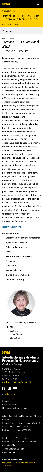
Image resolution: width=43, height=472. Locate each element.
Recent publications (11, 226)
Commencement (9, 452)
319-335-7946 (16, 338)
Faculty (5, 401)
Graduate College (9, 11)
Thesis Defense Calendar (13, 449)
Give (16, 25)
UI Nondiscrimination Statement (24, 463)
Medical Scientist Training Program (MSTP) (21, 423)
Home (4, 39)
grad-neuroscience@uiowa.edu (17, 382)
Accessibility (7, 465)
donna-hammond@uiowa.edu (23, 322)
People (12, 39)
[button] (38, 4)
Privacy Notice (7, 463)
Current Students (9, 404)
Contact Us (6, 25)
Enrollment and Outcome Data (15, 438)
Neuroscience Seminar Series (15, 408)
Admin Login (11, 394)
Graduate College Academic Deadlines (19, 442)
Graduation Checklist (11, 445)
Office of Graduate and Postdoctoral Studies (21, 416)
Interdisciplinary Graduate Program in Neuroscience (20, 17)
